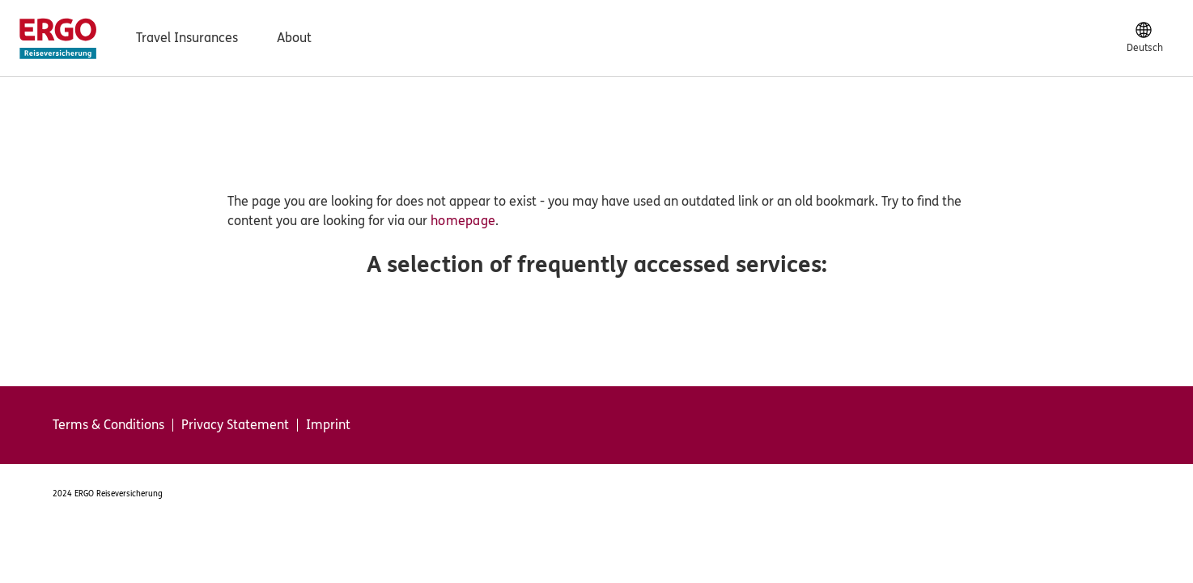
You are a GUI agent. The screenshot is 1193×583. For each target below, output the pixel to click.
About (294, 37)
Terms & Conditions (108, 425)
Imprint (328, 425)
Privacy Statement (235, 425)
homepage (463, 220)
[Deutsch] (1144, 38)
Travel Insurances (187, 37)
